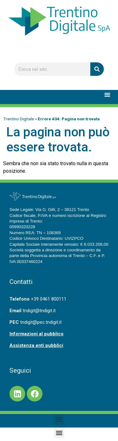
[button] (107, 94)
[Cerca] (97, 69)
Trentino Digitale (18, 118)
